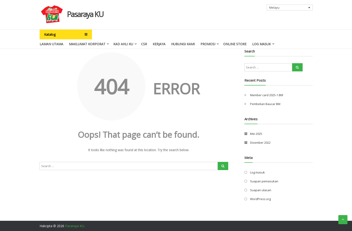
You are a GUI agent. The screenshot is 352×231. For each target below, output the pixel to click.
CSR (144, 44)
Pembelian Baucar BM (265, 104)
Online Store (234, 44)
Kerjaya (159, 44)
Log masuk (257, 172)
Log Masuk (261, 44)
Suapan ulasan (260, 190)
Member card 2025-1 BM (266, 95)
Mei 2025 (256, 134)
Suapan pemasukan (264, 181)
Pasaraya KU (85, 14)
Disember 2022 (260, 143)
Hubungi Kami (183, 44)
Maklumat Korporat (87, 44)
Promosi (207, 44)
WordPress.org (260, 199)
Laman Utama (51, 44)
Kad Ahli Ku (123, 44)
